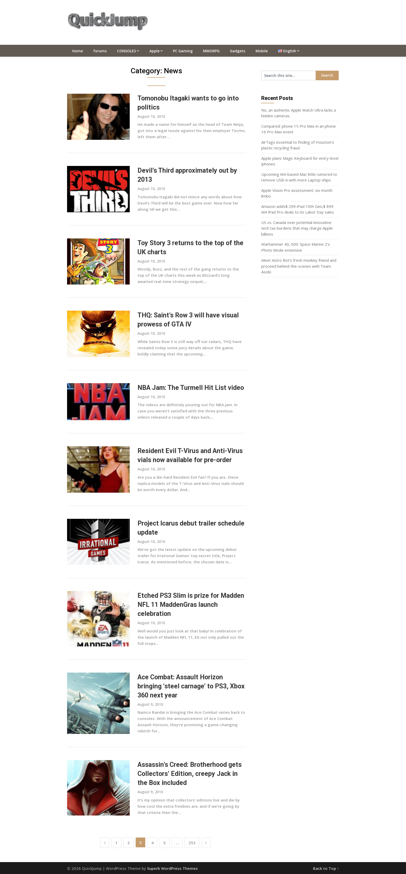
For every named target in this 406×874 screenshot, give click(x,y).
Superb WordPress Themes (172, 868)
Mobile (262, 50)
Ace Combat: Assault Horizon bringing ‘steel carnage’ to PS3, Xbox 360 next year (191, 686)
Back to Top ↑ (326, 868)
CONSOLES (126, 50)
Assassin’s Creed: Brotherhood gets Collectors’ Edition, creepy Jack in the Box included (189, 773)
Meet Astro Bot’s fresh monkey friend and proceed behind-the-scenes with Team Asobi (298, 266)
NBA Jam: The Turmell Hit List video (190, 387)
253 (192, 842)
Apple (154, 50)
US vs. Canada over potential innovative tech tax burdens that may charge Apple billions (297, 228)
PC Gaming (183, 50)
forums (100, 50)
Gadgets (237, 50)
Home (77, 50)
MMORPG (211, 50)
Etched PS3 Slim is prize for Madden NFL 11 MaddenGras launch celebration (190, 604)
